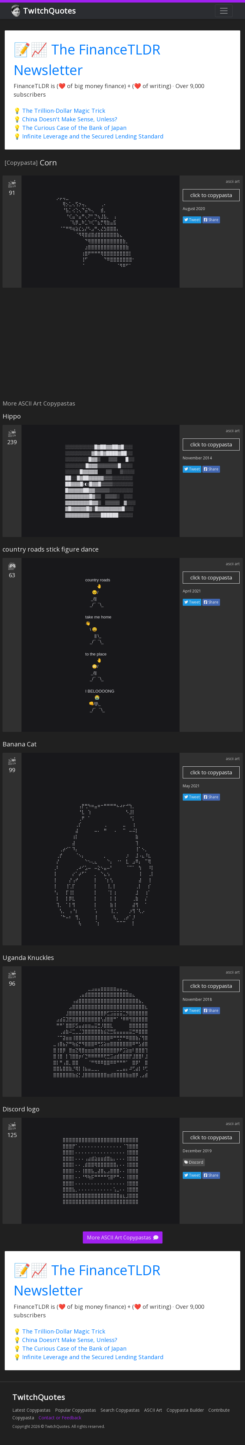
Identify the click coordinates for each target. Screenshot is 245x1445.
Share (211, 219)
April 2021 (192, 591)
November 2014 (197, 458)
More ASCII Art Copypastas (122, 1237)
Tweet (192, 219)
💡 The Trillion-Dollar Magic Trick (59, 110)
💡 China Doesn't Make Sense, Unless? (65, 119)
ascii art (233, 181)
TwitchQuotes (44, 11)
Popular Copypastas (75, 1410)
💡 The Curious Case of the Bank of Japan (70, 127)
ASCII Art (153, 1410)
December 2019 (197, 1151)
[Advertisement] (121, 347)
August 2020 (194, 208)
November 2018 (197, 999)
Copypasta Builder (185, 1410)
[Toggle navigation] (224, 10)
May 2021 (191, 786)
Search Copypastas (120, 1410)
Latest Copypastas (31, 1410)
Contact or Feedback (60, 1418)
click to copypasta (211, 195)
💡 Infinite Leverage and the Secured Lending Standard (88, 136)
